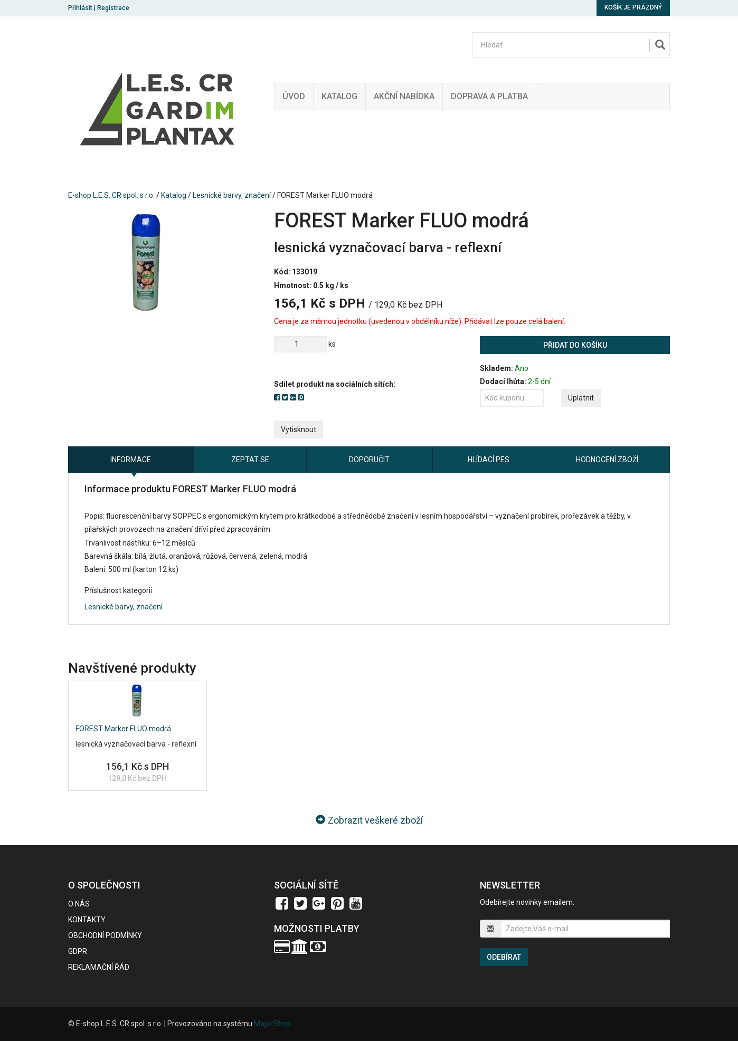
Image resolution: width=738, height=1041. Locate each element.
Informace (130, 459)
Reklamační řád (98, 967)
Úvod (293, 96)
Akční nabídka (404, 96)
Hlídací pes (488, 459)
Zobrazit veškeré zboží (369, 820)
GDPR (77, 951)
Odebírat (504, 957)
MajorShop (272, 1023)
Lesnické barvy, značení (232, 195)
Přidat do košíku (575, 345)
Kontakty (87, 919)
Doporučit (369, 459)
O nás (79, 904)
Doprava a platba (489, 96)
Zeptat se (250, 459)
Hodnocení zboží (607, 459)
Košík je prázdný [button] (633, 7)
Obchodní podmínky (105, 935)
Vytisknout (298, 429)
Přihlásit (80, 8)
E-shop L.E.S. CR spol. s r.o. (111, 195)
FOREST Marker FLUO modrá (123, 728)
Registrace (113, 8)
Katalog (339, 96)
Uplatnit (581, 398)
